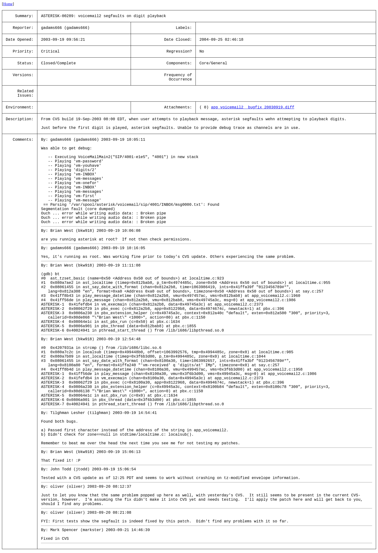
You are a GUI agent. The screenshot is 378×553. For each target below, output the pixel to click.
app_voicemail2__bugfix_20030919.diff (252, 107)
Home (8, 4)
